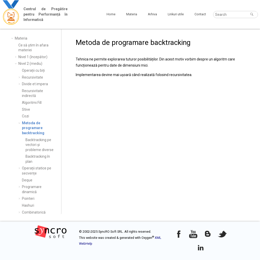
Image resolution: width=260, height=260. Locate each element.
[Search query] (235, 14)
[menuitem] (111, 14)
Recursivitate (32, 77)
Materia (131, 14)
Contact (200, 14)
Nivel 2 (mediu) (30, 63)
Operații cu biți (33, 70)
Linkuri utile (176, 14)
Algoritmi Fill (32, 103)
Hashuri (28, 205)
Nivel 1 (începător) (32, 57)
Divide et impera (35, 84)
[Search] (252, 14)
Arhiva (152, 14)
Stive (26, 109)
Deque (27, 180)
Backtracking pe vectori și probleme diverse (39, 145)
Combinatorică (34, 212)
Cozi (25, 116)
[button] (13, 38)
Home (111, 14)
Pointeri (28, 198)
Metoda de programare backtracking (33, 128)
